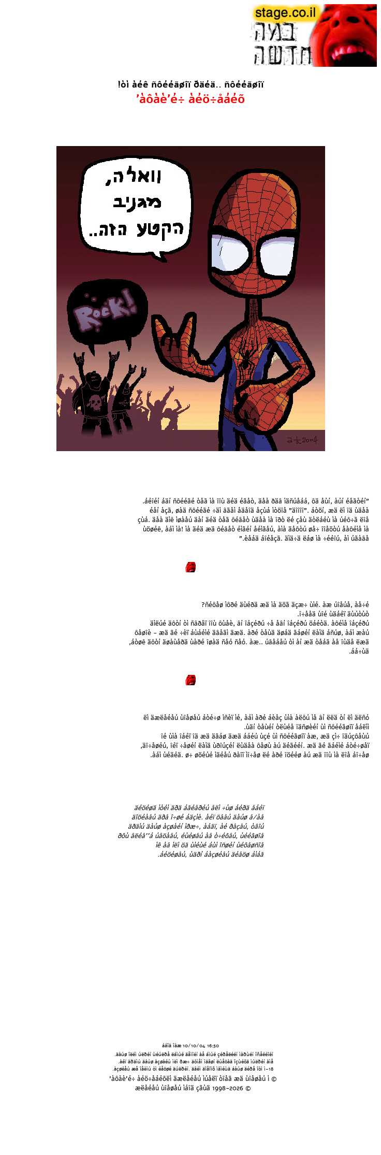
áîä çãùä (197, 1088)
